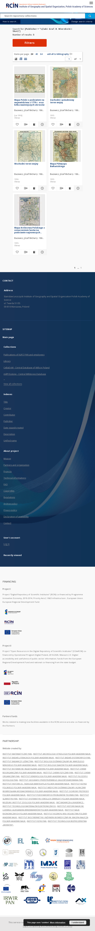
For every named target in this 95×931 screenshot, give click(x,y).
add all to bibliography (59, 54)
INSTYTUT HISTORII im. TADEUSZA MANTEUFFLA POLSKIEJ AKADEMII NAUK (36, 783)
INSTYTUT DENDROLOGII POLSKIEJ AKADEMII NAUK (44, 776)
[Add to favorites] (17, 124)
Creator (7, 408)
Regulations (9, 497)
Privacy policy (10, 510)
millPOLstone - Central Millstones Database (25, 374)
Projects (8, 471)
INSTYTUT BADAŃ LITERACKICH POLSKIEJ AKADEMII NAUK (28, 757)
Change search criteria (81, 21)
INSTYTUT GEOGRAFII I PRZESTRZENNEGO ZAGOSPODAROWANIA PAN (51, 780)
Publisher (8, 421)
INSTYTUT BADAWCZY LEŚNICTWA (18, 761)
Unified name (10, 440)
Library (7, 361)
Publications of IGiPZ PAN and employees (24, 354)
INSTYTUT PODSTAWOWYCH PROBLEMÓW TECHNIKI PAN (53, 795)
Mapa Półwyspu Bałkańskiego (58, 165)
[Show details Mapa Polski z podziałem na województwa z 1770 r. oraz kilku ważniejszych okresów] (42, 124)
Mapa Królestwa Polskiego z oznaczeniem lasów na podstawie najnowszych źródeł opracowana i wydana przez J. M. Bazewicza (29, 230)
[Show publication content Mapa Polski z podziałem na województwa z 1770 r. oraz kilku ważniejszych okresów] (34, 124)
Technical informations (15, 478)
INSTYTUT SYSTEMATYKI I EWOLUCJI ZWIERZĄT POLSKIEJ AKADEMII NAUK (52, 798)
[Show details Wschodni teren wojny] (42, 188)
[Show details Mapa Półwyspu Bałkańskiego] (78, 188)
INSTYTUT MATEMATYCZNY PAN (17, 754)
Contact (7, 523)
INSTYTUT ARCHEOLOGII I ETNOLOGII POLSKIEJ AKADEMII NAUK (62, 754)
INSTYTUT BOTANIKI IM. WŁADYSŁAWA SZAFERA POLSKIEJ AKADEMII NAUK (36, 769)
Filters (30, 43)
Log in (7, 544)
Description (9, 434)
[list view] (25, 59)
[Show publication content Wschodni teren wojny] (34, 188)
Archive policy (10, 503)
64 (41, 54)
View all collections (13, 383)
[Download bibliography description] (25, 124)
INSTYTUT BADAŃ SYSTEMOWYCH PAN (73, 757)
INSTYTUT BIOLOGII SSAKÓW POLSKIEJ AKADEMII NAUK (63, 765)
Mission (7, 458)
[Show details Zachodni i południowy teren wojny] (78, 124)
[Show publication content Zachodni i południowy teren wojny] (70, 124)
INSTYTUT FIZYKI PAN (37, 821)
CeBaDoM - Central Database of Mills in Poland (27, 367)
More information (57, 922)
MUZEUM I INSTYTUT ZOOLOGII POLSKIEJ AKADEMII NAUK (29, 802)
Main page (8, 337)
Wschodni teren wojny (26, 163)
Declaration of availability (16, 516)
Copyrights (9, 490)
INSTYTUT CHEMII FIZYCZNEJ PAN (58, 772)
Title (6, 401)
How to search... (10, 21)
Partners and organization (16, 465)
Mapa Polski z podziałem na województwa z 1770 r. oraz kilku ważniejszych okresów (29, 102)
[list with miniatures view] (20, 59)
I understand (78, 922)
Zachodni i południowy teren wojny (62, 101)
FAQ (6, 484)
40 (36, 54)
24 (32, 54)
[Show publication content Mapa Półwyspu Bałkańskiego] (70, 188)
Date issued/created (13, 427)
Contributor (9, 414)
